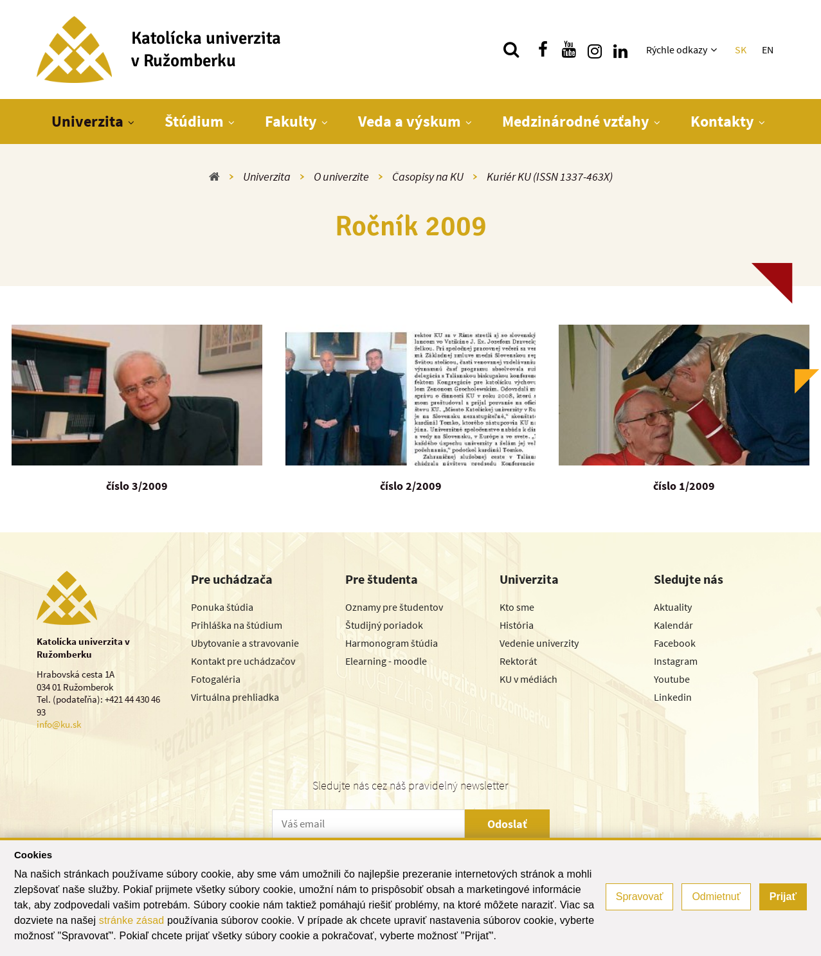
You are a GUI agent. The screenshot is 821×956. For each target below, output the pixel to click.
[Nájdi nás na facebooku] (543, 49)
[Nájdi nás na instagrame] (595, 49)
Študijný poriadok (384, 624)
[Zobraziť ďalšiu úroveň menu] (715, 49)
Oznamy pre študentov (394, 606)
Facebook (675, 642)
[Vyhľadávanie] (511, 49)
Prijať (783, 896)
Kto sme (517, 606)
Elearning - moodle (386, 660)
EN (767, 49)
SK (740, 49)
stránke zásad (132, 920)
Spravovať (639, 896)
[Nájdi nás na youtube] (569, 49)
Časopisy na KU (428, 176)
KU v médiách (528, 678)
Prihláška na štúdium (236, 624)
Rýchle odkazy (676, 49)
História (517, 624)
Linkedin (673, 696)
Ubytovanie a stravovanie (245, 642)
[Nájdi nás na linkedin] (620, 49)
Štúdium (194, 121)
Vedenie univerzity (539, 642)
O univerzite (341, 176)
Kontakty (722, 121)
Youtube (672, 678)
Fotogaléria (215, 678)
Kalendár (673, 624)
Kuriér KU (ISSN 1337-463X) (550, 176)
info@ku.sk (59, 724)
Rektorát (518, 660)
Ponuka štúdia (222, 606)
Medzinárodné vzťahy (575, 121)
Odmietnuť (716, 896)
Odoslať (507, 823)
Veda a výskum (409, 121)
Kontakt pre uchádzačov (243, 660)
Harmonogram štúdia (391, 642)
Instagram (676, 660)
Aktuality (673, 606)
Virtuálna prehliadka (235, 696)
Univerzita (87, 121)
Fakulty (291, 121)
